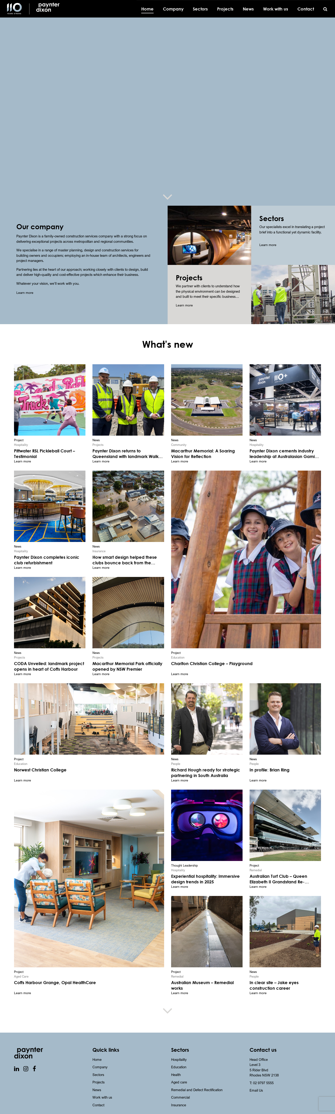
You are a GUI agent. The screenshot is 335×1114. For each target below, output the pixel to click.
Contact (98, 1092)
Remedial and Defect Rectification (196, 1077)
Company (100, 1054)
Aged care (179, 1069)
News (96, 1077)
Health (176, 1062)
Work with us (102, 1084)
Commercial (180, 1084)
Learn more (24, 293)
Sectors (98, 1062)
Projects (98, 1069)
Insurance (178, 1092)
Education (178, 1054)
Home (97, 1047)
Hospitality (179, 1047)
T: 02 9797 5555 (262, 1070)
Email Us (256, 1077)
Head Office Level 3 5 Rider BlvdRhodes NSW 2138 (264, 1055)
